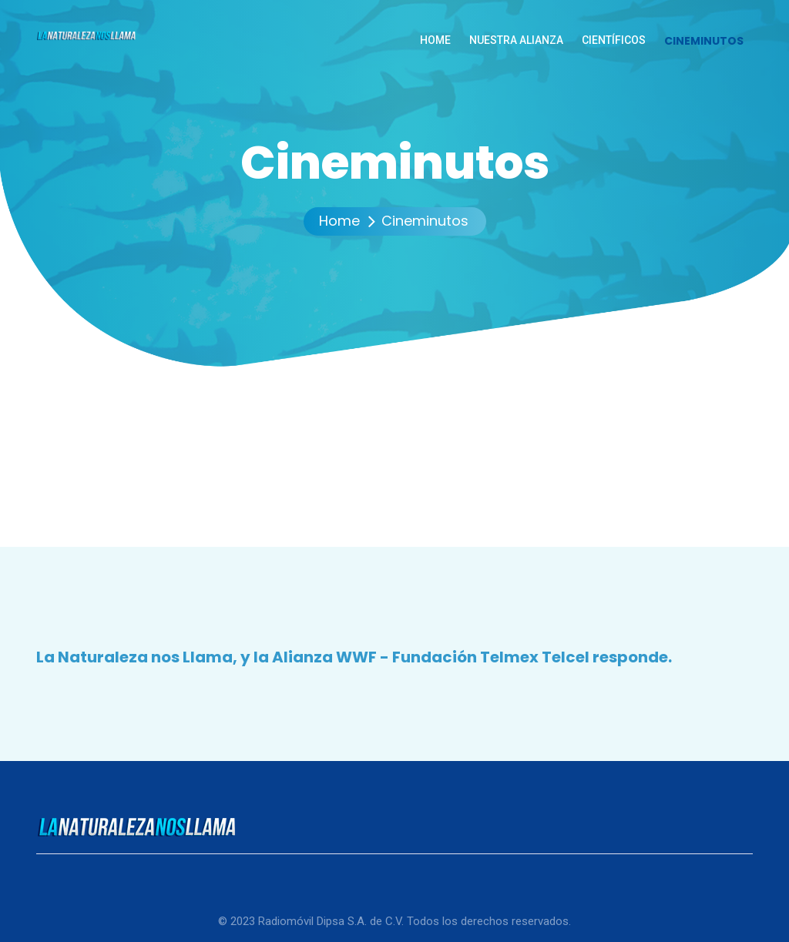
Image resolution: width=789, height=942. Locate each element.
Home (339, 220)
